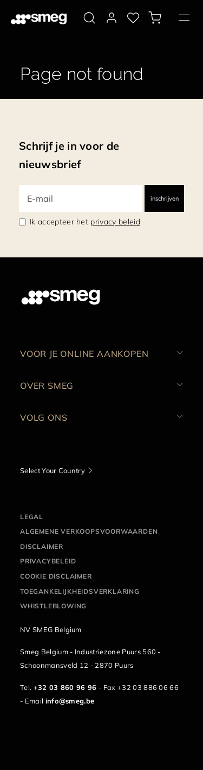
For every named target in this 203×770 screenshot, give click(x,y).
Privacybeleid (48, 561)
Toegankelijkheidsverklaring (80, 591)
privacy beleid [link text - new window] (115, 222)
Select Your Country (52, 470)
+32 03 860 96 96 (65, 687)
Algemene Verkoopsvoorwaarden (89, 531)
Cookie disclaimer (56, 576)
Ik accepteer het (85, 222)
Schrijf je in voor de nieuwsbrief (69, 155)
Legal (31, 517)
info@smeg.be (70, 700)
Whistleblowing (53, 606)
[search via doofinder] (89, 18)
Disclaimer (41, 546)
